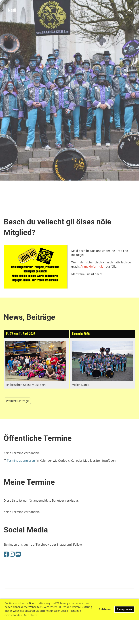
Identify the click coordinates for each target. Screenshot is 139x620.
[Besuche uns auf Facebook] (6, 554)
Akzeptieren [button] (124, 609)
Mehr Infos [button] (30, 615)
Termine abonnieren (21, 461)
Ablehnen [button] (105, 609)
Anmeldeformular (93, 266)
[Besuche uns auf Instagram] (12, 554)
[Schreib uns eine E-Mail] (18, 554)
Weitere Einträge (17, 401)
